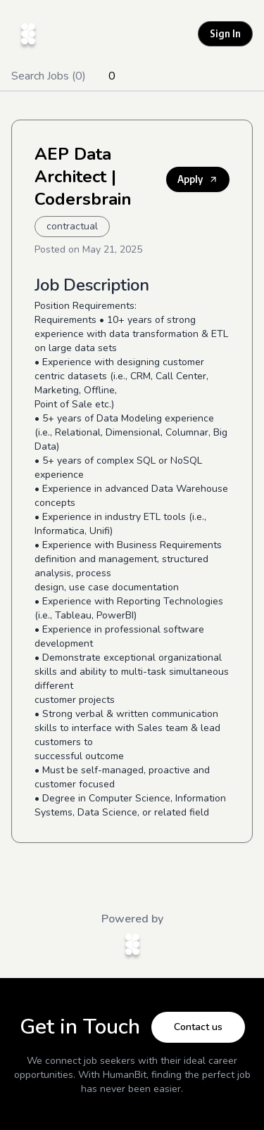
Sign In (225, 33)
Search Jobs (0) (48, 76)
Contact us (198, 1027)
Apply (197, 179)
